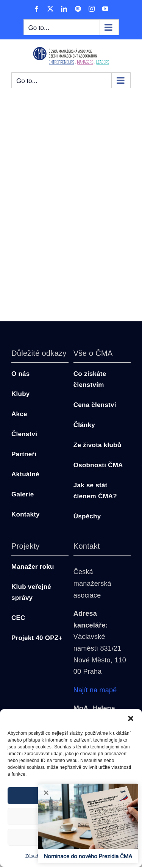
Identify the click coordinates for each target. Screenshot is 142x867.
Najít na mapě (95, 690)
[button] (130, 718)
